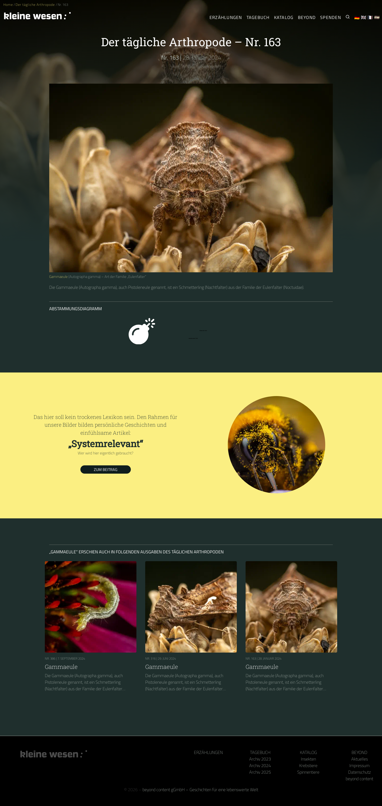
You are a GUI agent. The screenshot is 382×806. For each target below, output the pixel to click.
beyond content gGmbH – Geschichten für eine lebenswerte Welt (200, 789)
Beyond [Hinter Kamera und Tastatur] (307, 17)
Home (8, 4)
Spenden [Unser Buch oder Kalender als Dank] (330, 17)
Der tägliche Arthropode (36, 4)
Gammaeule (58, 276)
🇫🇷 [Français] (370, 17)
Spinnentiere (308, 772)
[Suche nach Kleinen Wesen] (347, 17)
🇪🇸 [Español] (377, 17)
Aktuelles (359, 759)
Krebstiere (308, 765)
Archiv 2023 (260, 759)
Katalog (308, 752)
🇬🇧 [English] (363, 17)
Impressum (359, 765)
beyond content (359, 778)
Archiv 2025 (260, 772)
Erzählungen (226, 17)
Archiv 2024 (260, 765)
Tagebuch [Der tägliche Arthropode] (258, 17)
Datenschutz (359, 772)
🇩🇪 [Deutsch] (357, 17)
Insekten (308, 759)
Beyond (359, 752)
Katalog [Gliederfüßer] (284, 17)
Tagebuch (260, 752)
